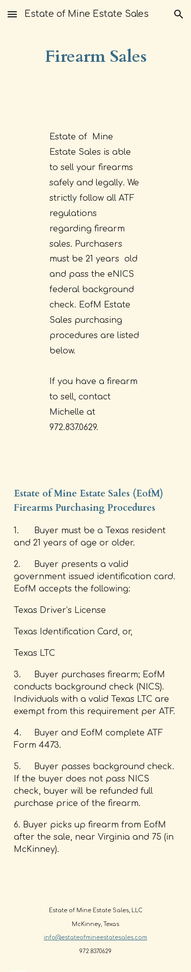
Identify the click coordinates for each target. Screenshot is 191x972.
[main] (96, 57)
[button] (12, 14)
